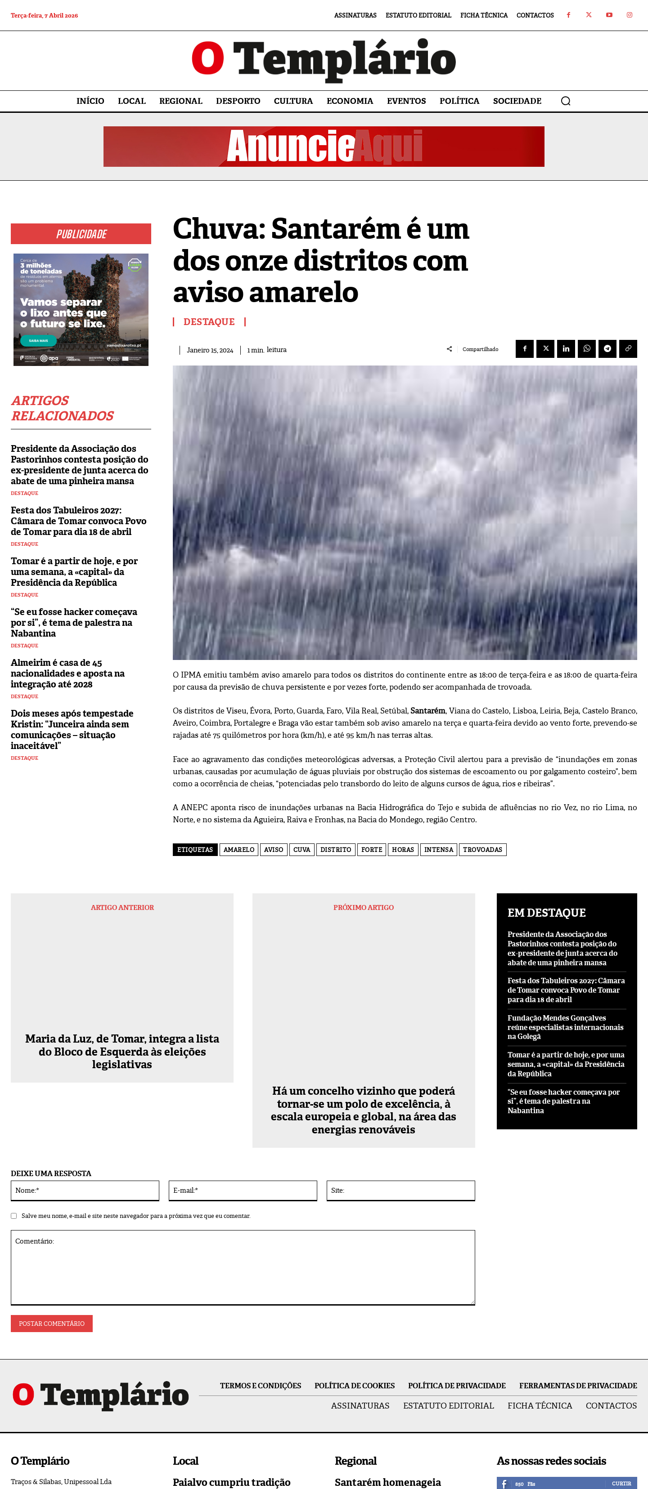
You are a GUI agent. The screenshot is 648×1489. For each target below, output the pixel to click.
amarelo (239, 850)
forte (371, 850)
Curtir (621, 1340)
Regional (349, 1388)
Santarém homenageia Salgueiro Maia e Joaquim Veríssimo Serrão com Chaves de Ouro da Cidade (403, 1357)
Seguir (621, 1359)
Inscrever (617, 1397)
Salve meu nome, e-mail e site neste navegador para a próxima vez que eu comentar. (136, 1072)
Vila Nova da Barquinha (373, 1440)
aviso (274, 850)
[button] (565, 100)
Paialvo (185, 1365)
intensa (439, 850)
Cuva (301, 850)
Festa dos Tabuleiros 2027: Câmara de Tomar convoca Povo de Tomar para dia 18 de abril (79, 521)
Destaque (24, 493)
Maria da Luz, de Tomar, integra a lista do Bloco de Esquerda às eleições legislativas (122, 960)
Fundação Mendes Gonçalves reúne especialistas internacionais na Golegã (566, 1027)
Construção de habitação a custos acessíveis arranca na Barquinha (401, 1414)
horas (403, 850)
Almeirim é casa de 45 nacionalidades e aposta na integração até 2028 (68, 673)
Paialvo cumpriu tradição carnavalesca (232, 1345)
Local (182, 1417)
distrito (335, 850)
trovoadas (483, 850)
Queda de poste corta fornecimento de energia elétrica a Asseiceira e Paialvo (242, 1391)
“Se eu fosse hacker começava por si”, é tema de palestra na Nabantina (74, 622)
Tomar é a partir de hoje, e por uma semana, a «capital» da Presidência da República (74, 571)
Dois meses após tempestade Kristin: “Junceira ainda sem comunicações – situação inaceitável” (72, 730)
